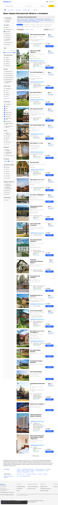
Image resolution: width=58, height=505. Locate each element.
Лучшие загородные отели (40, 469)
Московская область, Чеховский (37, 298)
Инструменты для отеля (45, 488)
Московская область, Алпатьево (37, 209)
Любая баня (9, 88)
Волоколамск (19, 21)
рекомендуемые (20, 29)
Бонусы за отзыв (31, 488)
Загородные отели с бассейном (28, 469)
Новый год (19, 469)
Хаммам (8, 94)
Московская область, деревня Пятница (37, 127)
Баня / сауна (8, 142)
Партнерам (42, 484)
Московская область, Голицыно (37, 227)
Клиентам (19, 484)
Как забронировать (21, 486)
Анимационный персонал (9, 153)
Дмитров (19, 20)
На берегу (47, 470)
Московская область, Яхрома (36, 264)
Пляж (7, 140)
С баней (22, 470)
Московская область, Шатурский (37, 353)
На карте (52, 29)
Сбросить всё (19, 24)
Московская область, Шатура (37, 181)
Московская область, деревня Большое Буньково (37, 374)
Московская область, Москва (36, 405)
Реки (18, 476)
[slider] (3, 52)
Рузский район (24, 20)
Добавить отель (43, 486)
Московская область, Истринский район (37, 244)
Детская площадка (8, 150)
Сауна (7, 92)
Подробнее (49, 46)
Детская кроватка (10, 155)
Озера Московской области (25, 476)
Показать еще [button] (6, 98)
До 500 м (7, 173)
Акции (18, 490)
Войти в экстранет (44, 490)
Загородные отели (26, 471)
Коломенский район (35, 21)
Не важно (7, 167)
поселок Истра (41, 20)
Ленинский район (26, 21)
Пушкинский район (48, 20)
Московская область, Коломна (37, 94)
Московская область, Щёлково (37, 364)
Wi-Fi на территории (8, 133)
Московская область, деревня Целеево (37, 387)
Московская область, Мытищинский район (38, 75)
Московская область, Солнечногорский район (36, 146)
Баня (7, 90)
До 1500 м (8, 178)
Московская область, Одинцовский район (38, 55)
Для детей (27, 470)
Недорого (32, 470)
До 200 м (7, 171)
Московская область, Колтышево (37, 110)
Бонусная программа (32, 484)
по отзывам (27, 29)
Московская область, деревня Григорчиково (37, 335)
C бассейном (19, 471)
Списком (46, 29)
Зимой (32, 471)
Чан (7, 96)
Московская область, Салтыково (37, 36)
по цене (32, 29)
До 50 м (7, 169)
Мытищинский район (33, 20)
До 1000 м (8, 175)
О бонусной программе (33, 486)
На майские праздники (39, 470)
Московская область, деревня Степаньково (37, 441)
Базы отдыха (6, 469)
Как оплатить (19, 488)
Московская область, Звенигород (37, 312)
